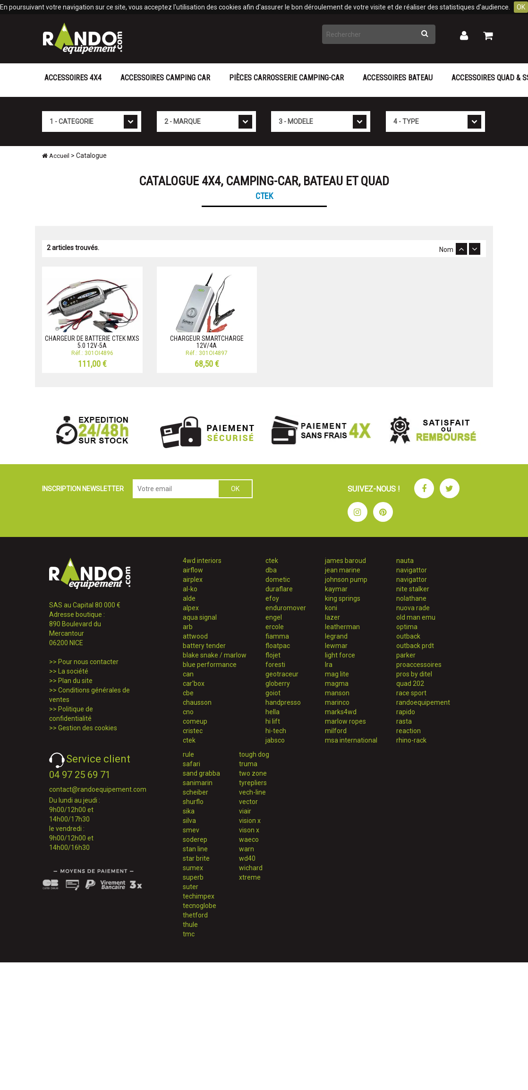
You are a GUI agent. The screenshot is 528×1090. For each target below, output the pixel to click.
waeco (249, 839)
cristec (193, 731)
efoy (272, 598)
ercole (274, 627)
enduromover (285, 608)
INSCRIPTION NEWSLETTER (83, 489)
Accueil (55, 155)
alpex (191, 608)
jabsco (275, 740)
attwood (195, 636)
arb (188, 627)
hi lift (272, 721)
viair (245, 811)
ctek (189, 740)
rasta (404, 721)
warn (246, 849)
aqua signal (200, 617)
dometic (277, 579)
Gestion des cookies (87, 728)
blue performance (210, 664)
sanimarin (198, 783)
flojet (273, 655)
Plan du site (75, 680)
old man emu (415, 617)
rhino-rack (411, 740)
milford (336, 731)
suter (190, 887)
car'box (193, 683)
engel (273, 617)
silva (189, 820)
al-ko (190, 589)
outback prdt (415, 645)
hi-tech (275, 731)
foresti (275, 664)
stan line (195, 849)
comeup (195, 721)
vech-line (252, 792)
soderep (195, 839)
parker (406, 655)
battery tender (204, 645)
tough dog (254, 754)
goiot (273, 693)
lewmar (336, 645)
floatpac (277, 645)
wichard (251, 868)
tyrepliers (253, 783)
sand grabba (201, 773)
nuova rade (413, 608)
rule (188, 754)
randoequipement (423, 702)
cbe (188, 693)
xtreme (250, 877)
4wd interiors (202, 560)
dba (271, 570)
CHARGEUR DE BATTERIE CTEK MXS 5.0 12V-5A (92, 342)
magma (337, 683)
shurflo (193, 801)
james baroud (345, 560)
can (188, 674)
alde (189, 598)
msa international (351, 740)
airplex (193, 579)
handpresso (283, 702)
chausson (197, 702)
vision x (250, 820)
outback (408, 636)
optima (406, 627)
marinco (337, 702)
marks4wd (341, 712)
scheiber (195, 792)
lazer (332, 617)
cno (188, 712)
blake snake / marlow (215, 655)
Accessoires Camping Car (165, 77)
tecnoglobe (199, 905)
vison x (249, 830)
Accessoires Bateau (398, 77)
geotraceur (281, 674)
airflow (193, 570)
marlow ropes (345, 721)
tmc (189, 934)
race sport (411, 693)
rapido (405, 712)
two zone (253, 773)
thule (190, 924)
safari (191, 764)
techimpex (198, 896)
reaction (408, 731)
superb (193, 877)
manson (337, 693)
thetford (195, 915)
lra (328, 664)
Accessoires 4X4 (73, 77)
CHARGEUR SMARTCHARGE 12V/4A (207, 342)
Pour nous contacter (88, 662)
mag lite (337, 674)
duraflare (279, 589)
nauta (405, 560)
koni (331, 608)
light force (340, 655)
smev (191, 830)
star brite (196, 858)
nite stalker (412, 589)
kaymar (336, 589)
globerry (277, 683)
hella (272, 712)
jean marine (342, 570)
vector (248, 801)
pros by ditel (414, 674)
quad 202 (410, 683)
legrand (336, 636)
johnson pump (346, 579)
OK (521, 7)
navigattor (411, 570)
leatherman (342, 627)
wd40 (247, 858)
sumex (193, 868)
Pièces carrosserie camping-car (286, 77)
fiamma (277, 636)
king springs (342, 598)
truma (248, 764)
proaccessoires (419, 664)
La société (73, 671)
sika (189, 811)
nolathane (411, 598)
